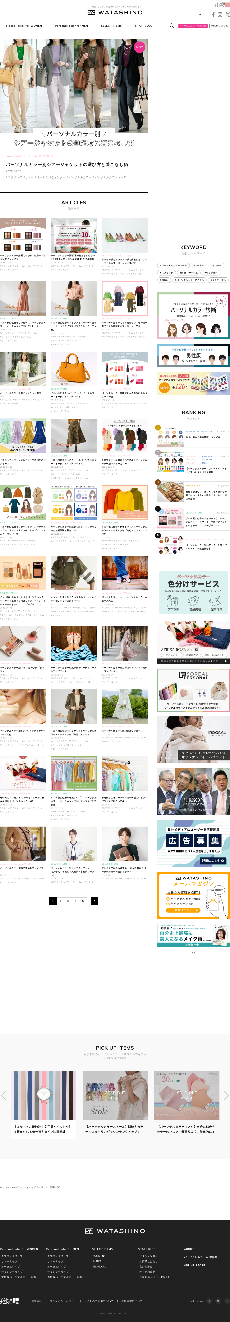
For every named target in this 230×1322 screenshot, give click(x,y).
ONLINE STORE (219, 26)
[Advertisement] (74, 954)
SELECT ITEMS (111, 25)
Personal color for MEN (71, 25)
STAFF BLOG (144, 25)
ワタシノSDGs (148, 1256)
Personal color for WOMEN (23, 25)
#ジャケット (57, 745)
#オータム (41, 177)
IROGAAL (99, 1266)
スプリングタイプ (12, 1256)
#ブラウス (56, 340)
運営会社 (36, 1301)
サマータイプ (9, 1261)
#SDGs (164, 280)
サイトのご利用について (99, 1301)
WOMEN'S (100, 1256)
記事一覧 (55, 1187)
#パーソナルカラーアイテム (13, 333)
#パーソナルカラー (79, 177)
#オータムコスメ (17, 615)
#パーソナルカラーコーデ (109, 177)
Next (226, 1095)
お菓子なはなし (148, 1261)
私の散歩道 (146, 1266)
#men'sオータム (189, 272)
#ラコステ (56, 615)
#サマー (28, 177)
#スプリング (14, 177)
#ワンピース (6, 337)
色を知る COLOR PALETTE (155, 1276)
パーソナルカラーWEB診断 (193, 26)
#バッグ (54, 407)
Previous (3, 1095)
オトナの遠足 (147, 1271)
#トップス (106, 544)
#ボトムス (75, 474)
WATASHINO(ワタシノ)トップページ (21, 1187)
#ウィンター (57, 177)
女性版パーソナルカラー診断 (18, 1276)
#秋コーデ (216, 265)
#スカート (56, 474)
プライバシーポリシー (63, 1301)
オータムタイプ (10, 1266)
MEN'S (97, 1261)
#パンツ (65, 474)
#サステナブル (218, 280)
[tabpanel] (43, 1105)
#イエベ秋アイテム (22, 337)
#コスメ (4, 615)
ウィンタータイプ (12, 1271)
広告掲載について (132, 1301)
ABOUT (202, 14)
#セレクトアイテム (9, 340)
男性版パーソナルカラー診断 (64, 1276)
